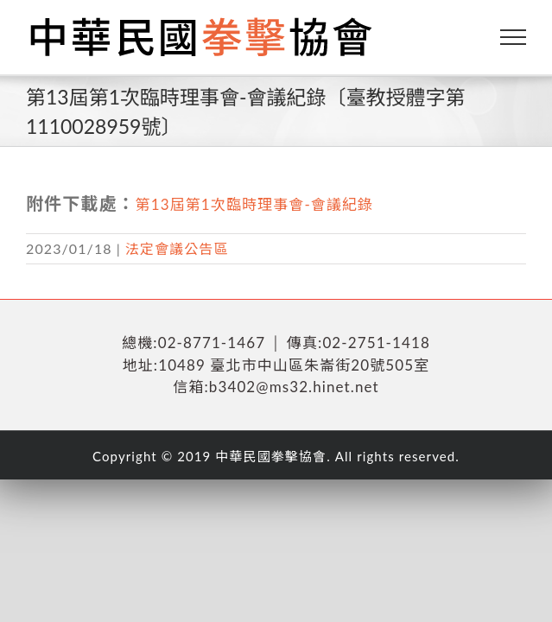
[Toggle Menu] (513, 37)
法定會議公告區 (177, 248)
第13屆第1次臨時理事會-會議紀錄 (255, 204)
